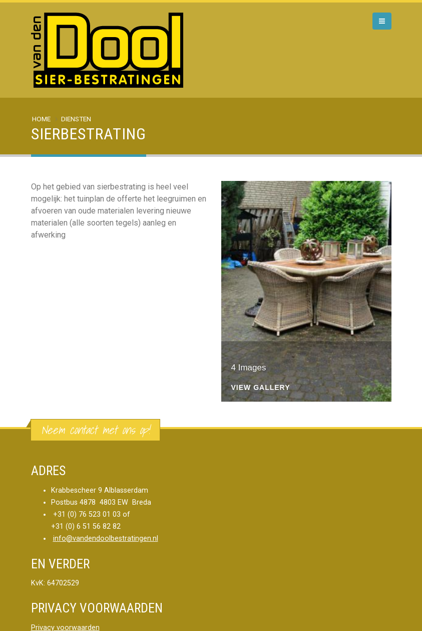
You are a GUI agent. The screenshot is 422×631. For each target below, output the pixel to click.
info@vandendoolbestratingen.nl (105, 538)
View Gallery (260, 387)
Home (41, 119)
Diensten (76, 119)
